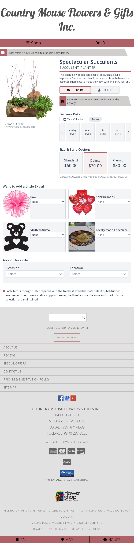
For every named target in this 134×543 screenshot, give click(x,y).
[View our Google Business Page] (67, 400)
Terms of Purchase (68, 528)
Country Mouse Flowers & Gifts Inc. (67, 19)
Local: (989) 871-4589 (67, 427)
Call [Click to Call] (22, 539)
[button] (67, 473)
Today (95, 119)
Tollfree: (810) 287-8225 (67, 433)
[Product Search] (68, 317)
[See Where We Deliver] (67, 337)
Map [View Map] (67, 539)
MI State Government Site (84, 522)
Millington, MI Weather (48, 522)
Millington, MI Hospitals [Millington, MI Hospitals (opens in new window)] (66, 510)
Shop (33, 43)
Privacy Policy (42, 528)
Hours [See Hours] (111, 539)
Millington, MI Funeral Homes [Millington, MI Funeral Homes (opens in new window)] (25, 510)
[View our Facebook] (61, 400)
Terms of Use (93, 528)
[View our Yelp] (73, 400)
